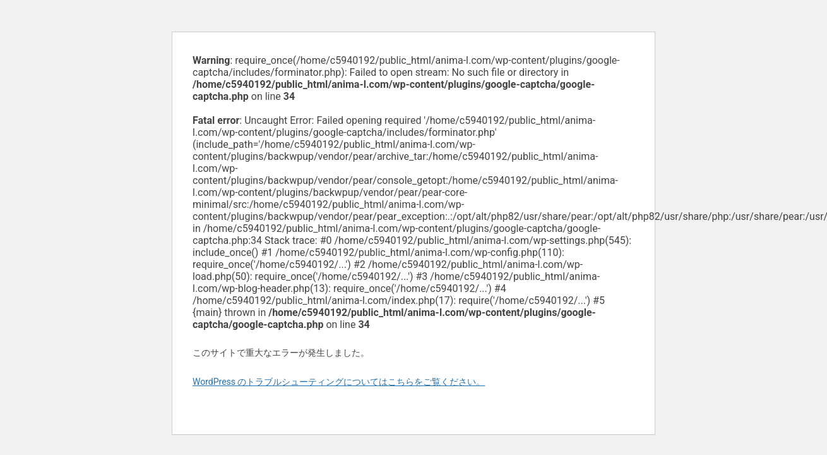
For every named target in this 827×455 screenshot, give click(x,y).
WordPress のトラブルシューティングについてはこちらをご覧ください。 (339, 382)
